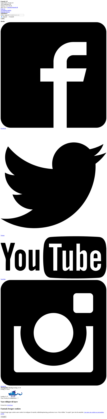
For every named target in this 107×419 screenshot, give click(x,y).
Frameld (11, 17)
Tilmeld (5, 17)
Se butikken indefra (6, 10)
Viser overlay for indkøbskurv (9, 398)
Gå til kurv (10, 405)
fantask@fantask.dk (12, 7)
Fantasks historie (5, 12)
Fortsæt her (4, 405)
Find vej (3, 9)
